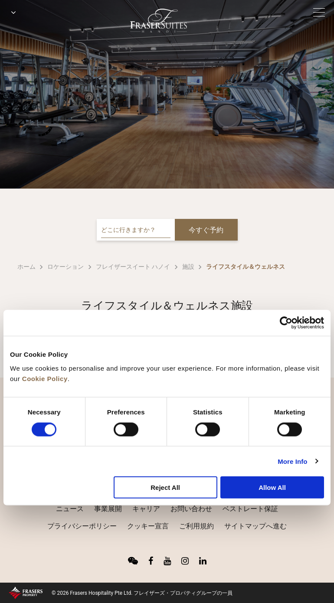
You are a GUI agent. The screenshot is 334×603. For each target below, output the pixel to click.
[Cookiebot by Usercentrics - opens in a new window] (286, 322)
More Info (292, 461)
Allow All (272, 487)
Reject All (165, 487)
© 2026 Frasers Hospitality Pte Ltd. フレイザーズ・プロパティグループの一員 (142, 593)
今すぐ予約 (206, 230)
